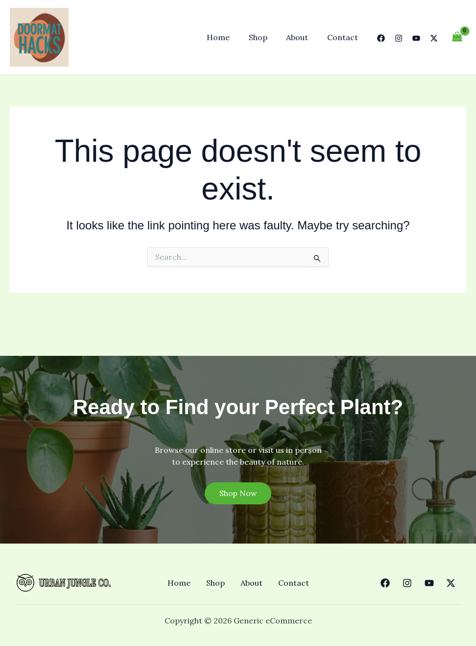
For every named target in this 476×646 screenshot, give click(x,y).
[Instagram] (399, 38)
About (302, 37)
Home (229, 37)
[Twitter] (434, 38)
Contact (344, 37)
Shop (266, 37)
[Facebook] (381, 38)
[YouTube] (416, 38)
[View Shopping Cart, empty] (457, 37)
